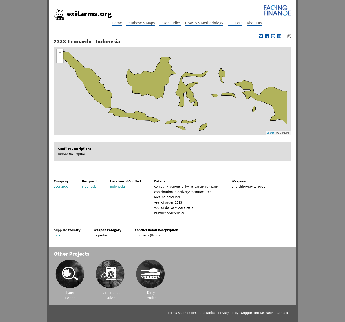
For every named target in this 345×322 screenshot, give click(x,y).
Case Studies (170, 22)
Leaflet (270, 132)
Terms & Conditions (182, 312)
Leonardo (61, 186)
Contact (282, 312)
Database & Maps (140, 22)
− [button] (60, 59)
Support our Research (257, 312)
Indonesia (89, 186)
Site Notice (207, 312)
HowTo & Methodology (204, 22)
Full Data (235, 22)
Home (117, 22)
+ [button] (60, 52)
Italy (57, 235)
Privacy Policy (228, 312)
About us (254, 22)
